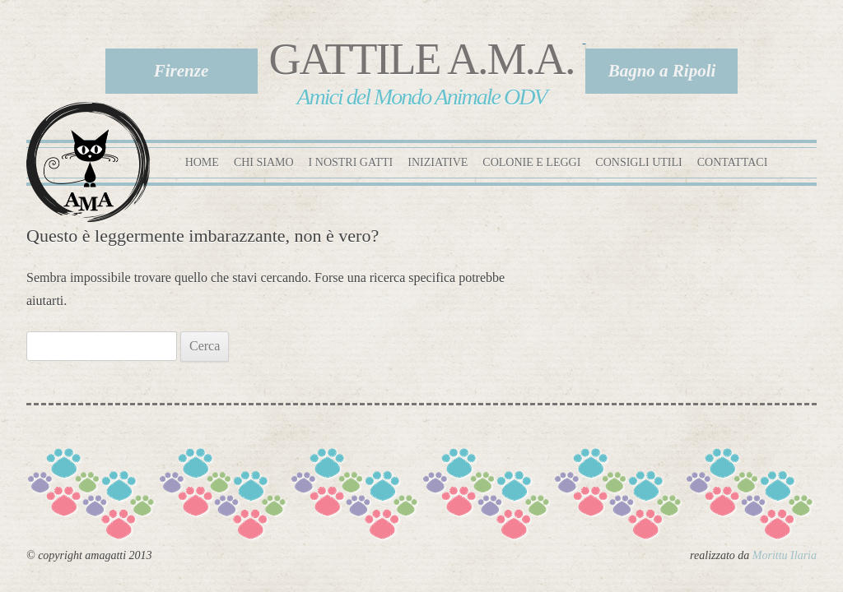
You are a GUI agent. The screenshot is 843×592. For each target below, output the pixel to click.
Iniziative (438, 162)
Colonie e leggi (531, 162)
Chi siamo (264, 162)
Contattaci (732, 162)
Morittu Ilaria (784, 555)
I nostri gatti (351, 162)
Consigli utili (638, 162)
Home (202, 162)
